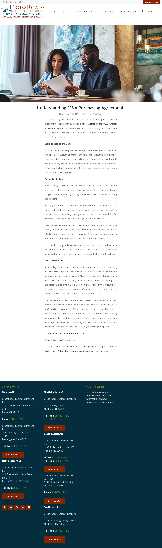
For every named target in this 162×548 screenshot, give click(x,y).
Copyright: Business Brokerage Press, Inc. (65, 333)
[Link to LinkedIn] (7, 2)
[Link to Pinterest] (20, 2)
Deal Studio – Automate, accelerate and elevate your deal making (76, 350)
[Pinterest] (28, 507)
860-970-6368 (56, 419)
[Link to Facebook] (3, 2)
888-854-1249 (20, 446)
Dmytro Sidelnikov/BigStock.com (60, 339)
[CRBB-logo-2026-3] (22, 11)
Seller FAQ (87, 113)
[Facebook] (4, 507)
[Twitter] (22, 507)
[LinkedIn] (10, 507)
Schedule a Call (151, 2)
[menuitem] (150, 2)
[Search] (159, 11)
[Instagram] (16, 507)
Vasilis (100, 113)
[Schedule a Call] (13, 455)
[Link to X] (15, 2)
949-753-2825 (17, 419)
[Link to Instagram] (11, 2)
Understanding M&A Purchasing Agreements (77, 346)
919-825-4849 (59, 457)
